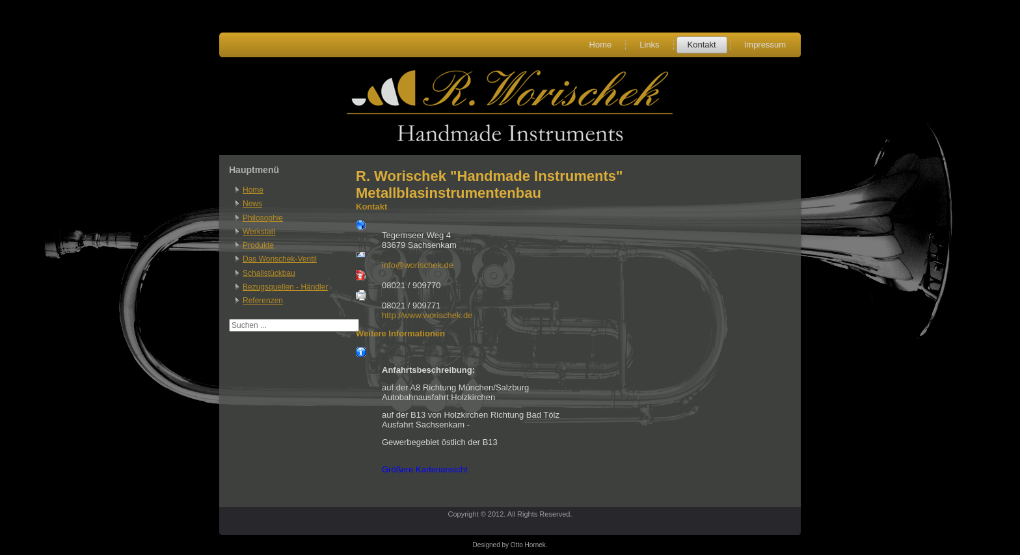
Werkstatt (259, 231)
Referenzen (263, 300)
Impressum (765, 44)
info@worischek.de (417, 265)
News (252, 203)
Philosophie (263, 218)
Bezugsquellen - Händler (285, 286)
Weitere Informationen (400, 333)
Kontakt (702, 44)
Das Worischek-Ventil (280, 259)
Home (600, 44)
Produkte (258, 245)
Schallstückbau (269, 273)
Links (649, 44)
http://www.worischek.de (427, 315)
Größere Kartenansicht (425, 469)
